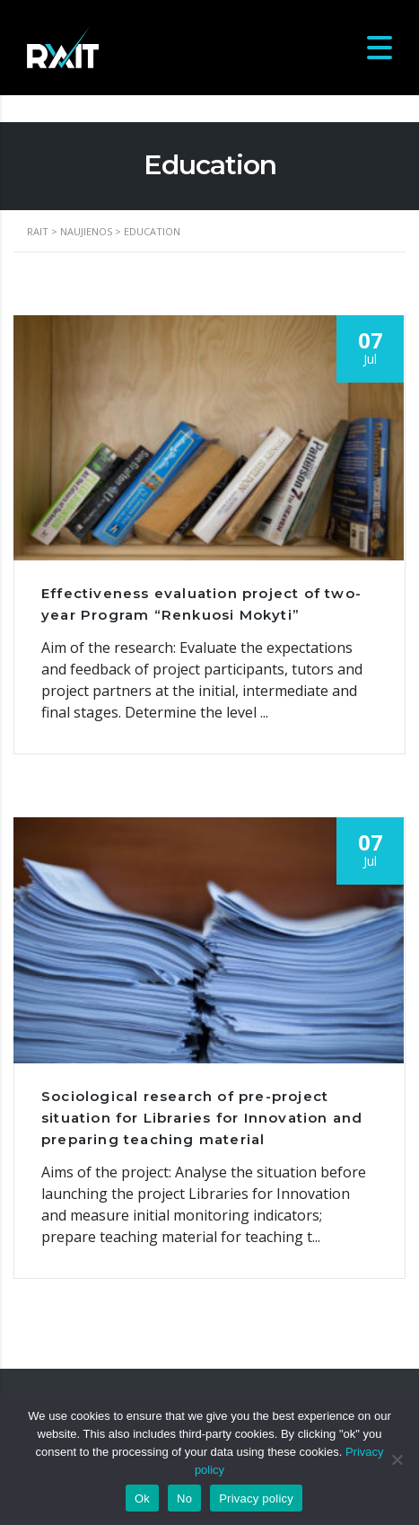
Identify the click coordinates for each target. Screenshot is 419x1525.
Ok (142, 1498)
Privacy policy (256, 1498)
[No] (397, 1459)
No (184, 1498)
